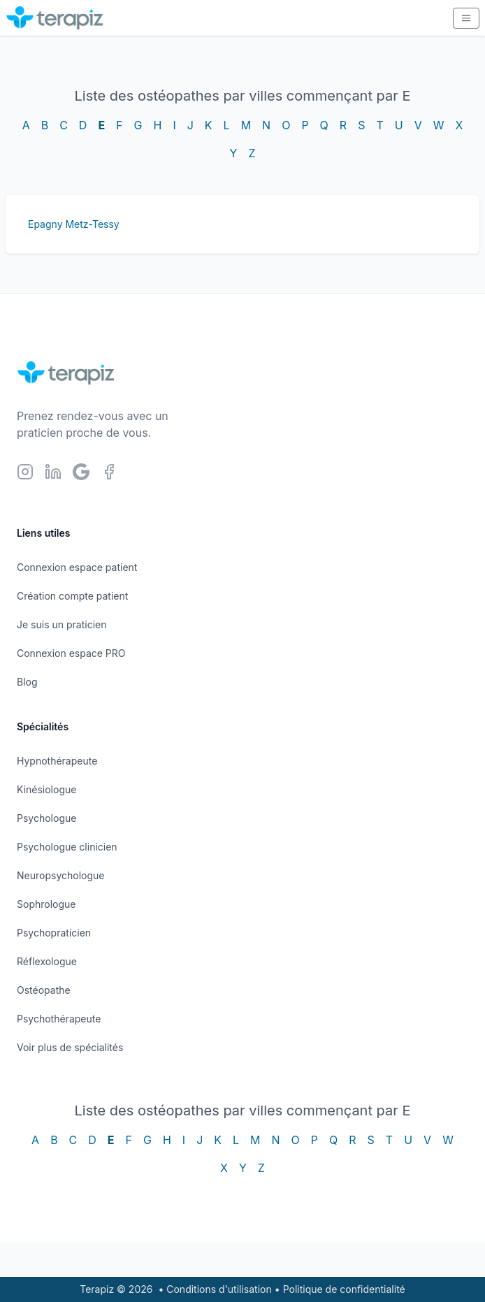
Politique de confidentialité (344, 1289)
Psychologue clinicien (67, 847)
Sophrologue (46, 904)
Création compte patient (72, 596)
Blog (27, 682)
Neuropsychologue (60, 875)
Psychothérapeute (59, 1019)
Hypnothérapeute (57, 761)
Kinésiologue (46, 789)
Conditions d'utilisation (219, 1289)
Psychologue (46, 818)
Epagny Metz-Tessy (74, 224)
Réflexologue (47, 961)
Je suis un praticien (61, 624)
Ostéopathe (44, 990)
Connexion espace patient (77, 567)
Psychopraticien (54, 933)
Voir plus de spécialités (70, 1047)
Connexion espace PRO (71, 653)
